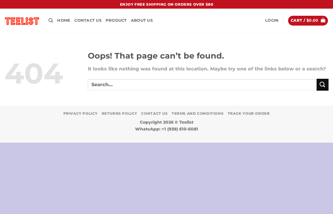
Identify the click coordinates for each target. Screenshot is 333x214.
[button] (272, 20)
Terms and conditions (197, 113)
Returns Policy (119, 113)
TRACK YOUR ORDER (249, 113)
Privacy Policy (80, 113)
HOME (63, 20)
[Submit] (323, 84)
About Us (142, 20)
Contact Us (87, 20)
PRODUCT (116, 20)
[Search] (51, 20)
